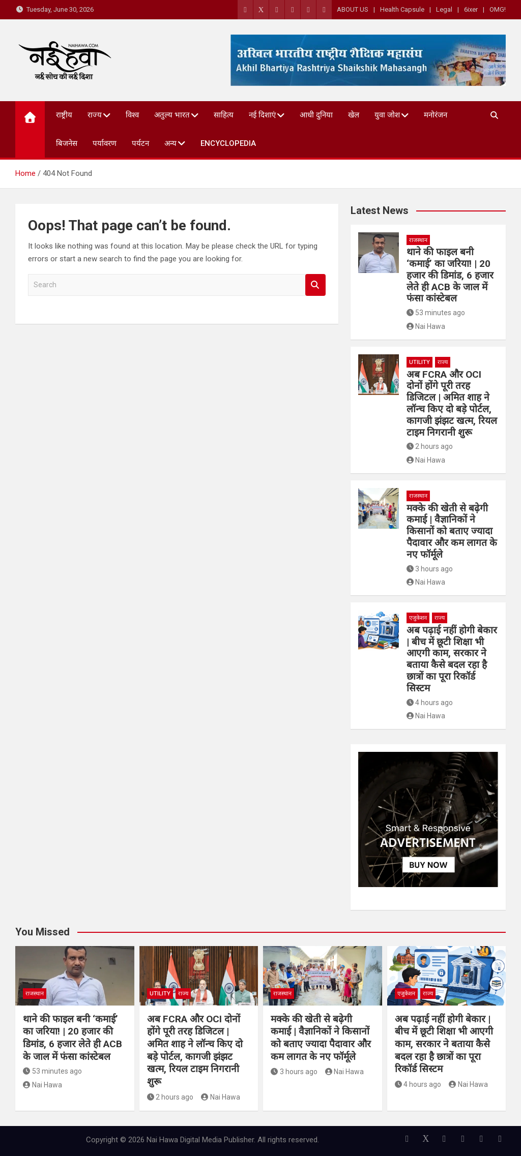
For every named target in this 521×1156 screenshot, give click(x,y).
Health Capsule (402, 9)
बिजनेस (66, 143)
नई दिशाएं (262, 114)
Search (315, 285)
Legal (444, 9)
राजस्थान (418, 240)
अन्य (170, 143)
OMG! (497, 9)
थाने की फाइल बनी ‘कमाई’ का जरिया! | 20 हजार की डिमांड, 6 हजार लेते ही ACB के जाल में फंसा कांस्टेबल (450, 275)
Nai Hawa (426, 326)
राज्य (95, 114)
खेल (353, 114)
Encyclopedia (228, 143)
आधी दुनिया (316, 114)
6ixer (471, 9)
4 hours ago (430, 702)
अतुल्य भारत (172, 114)
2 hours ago (430, 446)
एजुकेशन (418, 618)
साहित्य (224, 114)
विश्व (132, 114)
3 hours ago (430, 569)
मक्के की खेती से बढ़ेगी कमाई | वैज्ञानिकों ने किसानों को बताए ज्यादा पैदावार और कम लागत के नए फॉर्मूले (452, 531)
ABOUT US (352, 9)
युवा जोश (387, 114)
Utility (419, 362)
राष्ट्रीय (64, 114)
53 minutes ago (436, 313)
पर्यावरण (105, 143)
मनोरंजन (435, 114)
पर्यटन (140, 143)
